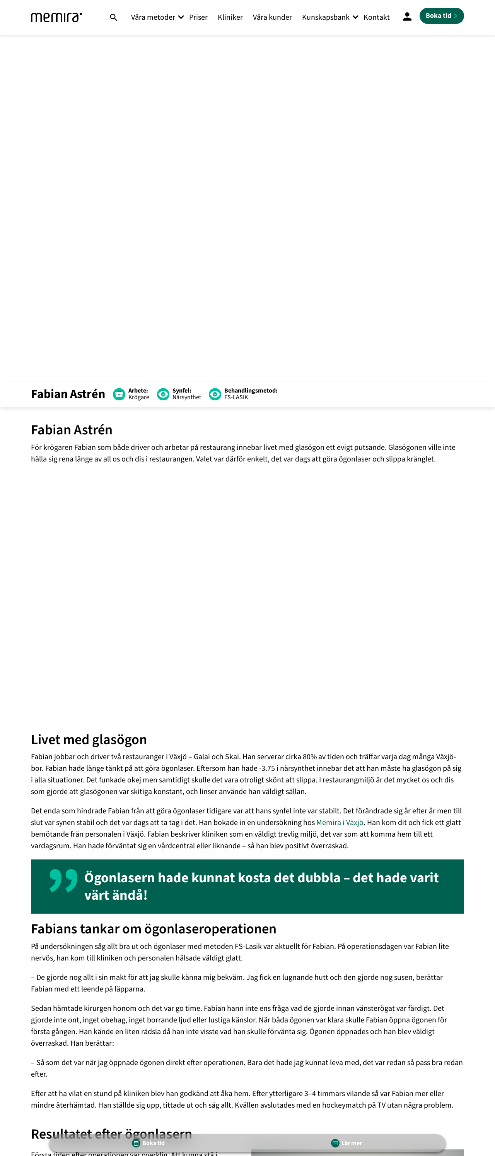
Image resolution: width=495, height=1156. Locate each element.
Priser (198, 17)
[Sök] (113, 17)
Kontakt (377, 17)
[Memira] (56, 17)
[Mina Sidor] (407, 17)
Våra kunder (272, 17)
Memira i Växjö (340, 822)
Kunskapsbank (326, 17)
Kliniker (230, 17)
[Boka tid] (442, 16)
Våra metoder (153, 17)
